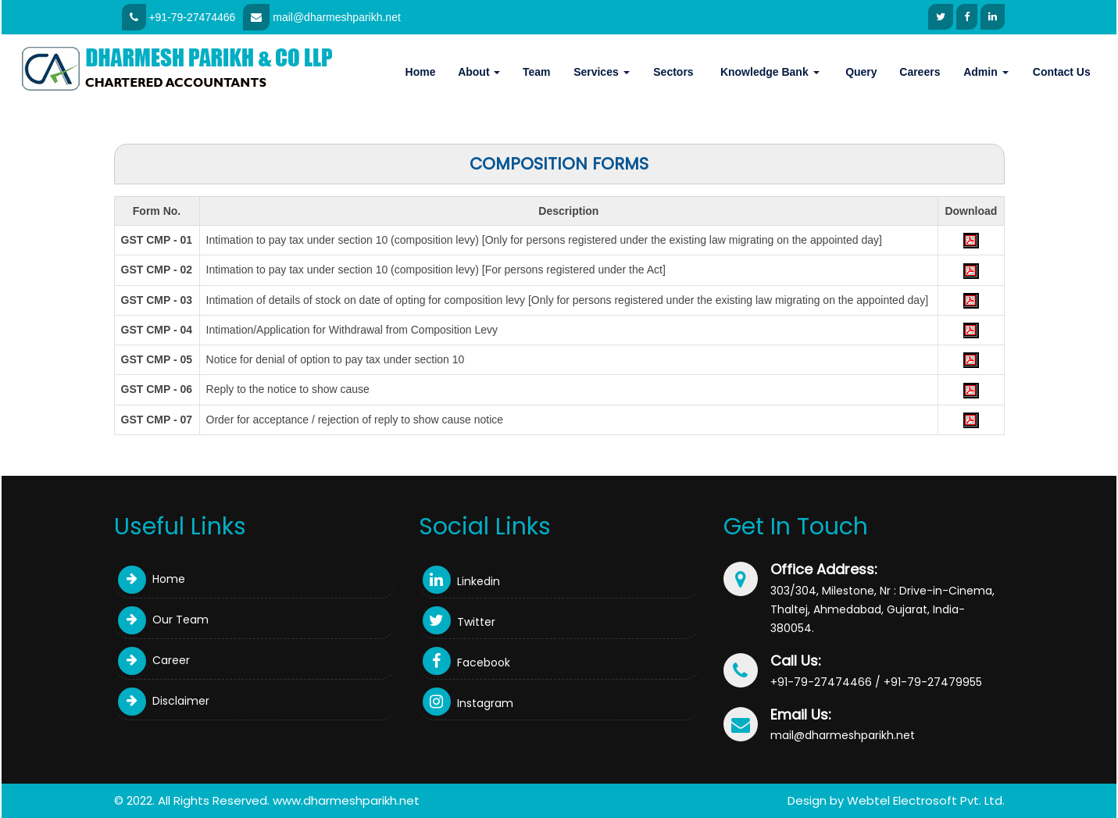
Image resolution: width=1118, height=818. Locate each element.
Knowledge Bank (770, 72)
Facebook (466, 662)
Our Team (163, 619)
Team (537, 72)
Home (420, 72)
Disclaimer (163, 701)
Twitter (459, 622)
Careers (919, 72)
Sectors (673, 72)
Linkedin (461, 581)
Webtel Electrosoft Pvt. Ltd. (926, 800)
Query (861, 72)
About (479, 72)
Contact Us (1062, 72)
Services (601, 72)
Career (154, 660)
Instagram (468, 703)
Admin (985, 72)
